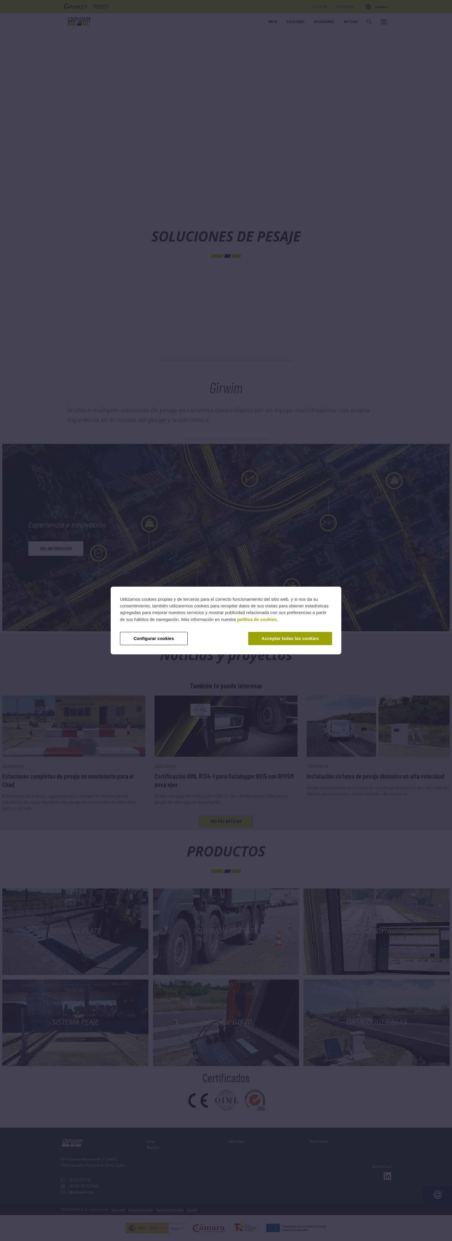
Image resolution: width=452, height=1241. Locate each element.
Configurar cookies (153, 638)
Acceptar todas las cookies (290, 638)
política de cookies (257, 619)
